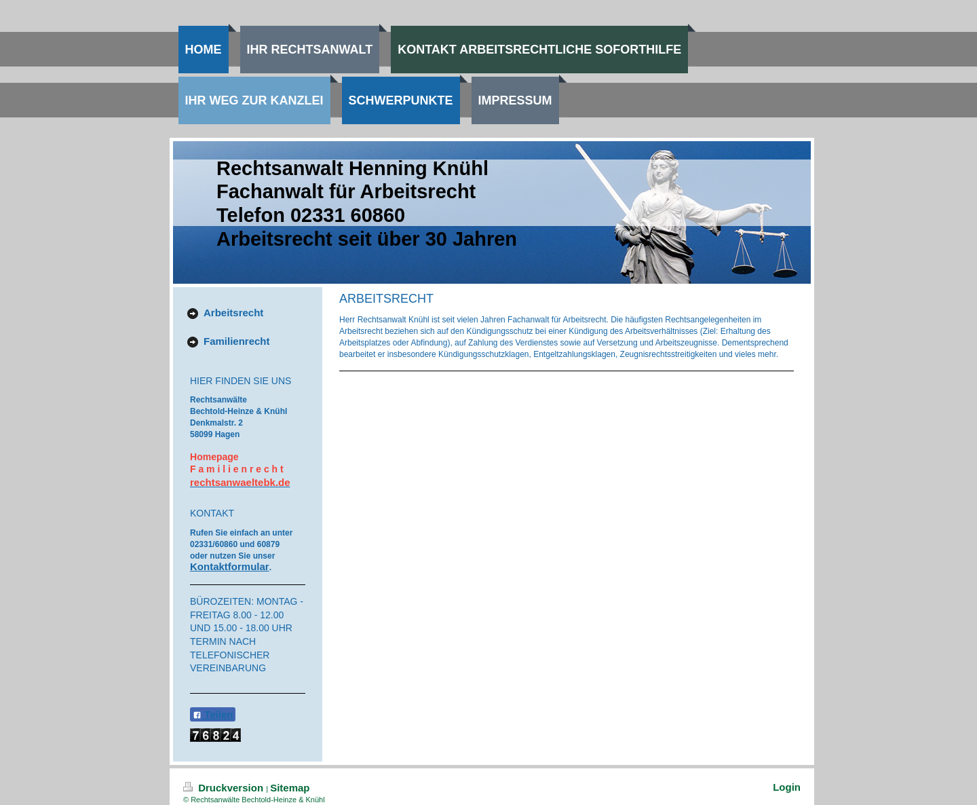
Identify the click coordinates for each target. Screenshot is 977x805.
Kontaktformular (229, 566)
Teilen (213, 714)
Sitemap (289, 787)
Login (787, 787)
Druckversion (224, 787)
